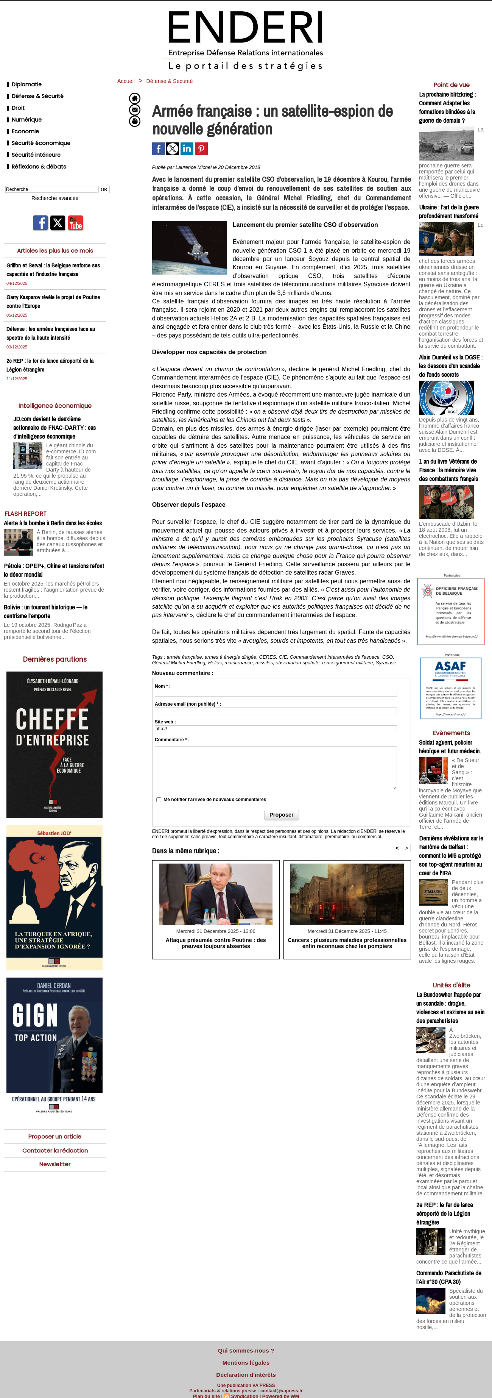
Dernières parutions (55, 614)
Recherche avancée (54, 176)
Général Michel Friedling (179, 662)
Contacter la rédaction (55, 1107)
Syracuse (386, 662)
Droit (13, 101)
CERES (267, 657)
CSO (387, 657)
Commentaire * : (172, 739)
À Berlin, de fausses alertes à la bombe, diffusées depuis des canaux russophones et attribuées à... (71, 504)
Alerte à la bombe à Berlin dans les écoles (53, 488)
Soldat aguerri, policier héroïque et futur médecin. (450, 705)
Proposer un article (54, 1092)
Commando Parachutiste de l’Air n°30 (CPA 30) (448, 1164)
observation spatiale (297, 662)
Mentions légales (246, 1359)
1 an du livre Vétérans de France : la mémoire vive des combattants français (448, 439)
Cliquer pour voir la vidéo (451, 1337)
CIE (283, 657)
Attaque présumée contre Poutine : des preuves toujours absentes (216, 942)
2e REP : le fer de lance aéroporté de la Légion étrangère (444, 1100)
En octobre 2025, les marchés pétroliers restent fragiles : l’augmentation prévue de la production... (54, 551)
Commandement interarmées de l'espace (334, 657)
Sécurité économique (34, 128)
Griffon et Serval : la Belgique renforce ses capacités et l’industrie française (51, 246)
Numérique (21, 110)
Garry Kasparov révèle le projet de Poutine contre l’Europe (46, 278)
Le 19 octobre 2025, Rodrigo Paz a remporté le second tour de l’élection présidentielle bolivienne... (51, 587)
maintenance (238, 662)
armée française (184, 657)
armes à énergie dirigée (231, 657)
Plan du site (208, 1389)
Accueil (128, 80)
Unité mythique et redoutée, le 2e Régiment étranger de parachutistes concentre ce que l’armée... (450, 1133)
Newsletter (54, 1121)
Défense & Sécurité (31, 92)
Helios (215, 662)
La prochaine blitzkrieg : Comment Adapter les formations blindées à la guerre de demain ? (447, 107)
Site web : (165, 722)
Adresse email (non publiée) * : (188, 704)
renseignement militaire (347, 662)
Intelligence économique (55, 382)
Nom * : (163, 686)
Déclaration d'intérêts (246, 1369)
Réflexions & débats (32, 146)
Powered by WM (279, 1389)
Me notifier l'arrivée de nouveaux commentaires (214, 799)
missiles (264, 662)
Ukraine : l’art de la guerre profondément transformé (449, 207)
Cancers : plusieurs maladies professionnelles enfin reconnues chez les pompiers (347, 942)
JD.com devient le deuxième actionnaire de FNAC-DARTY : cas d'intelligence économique (54, 405)
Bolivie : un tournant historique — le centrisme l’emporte (45, 569)
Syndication (245, 1389)
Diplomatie (21, 83)
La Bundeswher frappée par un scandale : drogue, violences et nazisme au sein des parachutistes (450, 931)
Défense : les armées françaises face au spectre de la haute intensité (53, 310)
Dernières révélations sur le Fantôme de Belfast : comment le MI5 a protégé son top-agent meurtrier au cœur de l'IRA (451, 795)
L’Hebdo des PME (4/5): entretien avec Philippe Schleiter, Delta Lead (451, 1275)
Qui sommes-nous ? (246, 1349)
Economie (20, 119)
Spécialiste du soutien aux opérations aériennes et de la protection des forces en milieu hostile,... (450, 1193)
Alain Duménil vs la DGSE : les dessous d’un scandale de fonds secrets (451, 339)
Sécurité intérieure (30, 137)
